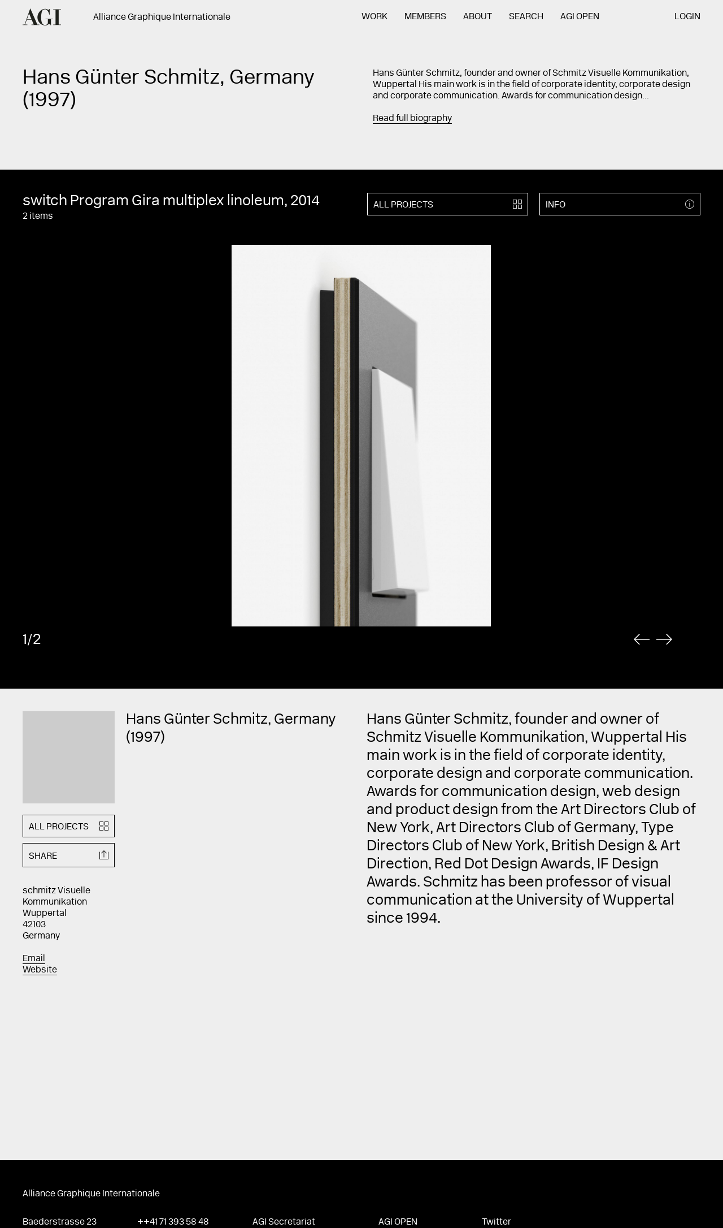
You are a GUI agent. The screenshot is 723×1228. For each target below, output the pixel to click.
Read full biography (412, 118)
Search (526, 16)
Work (374, 16)
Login (687, 16)
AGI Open (579, 16)
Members (425, 16)
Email (34, 958)
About (477, 16)
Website (40, 970)
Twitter (496, 1222)
